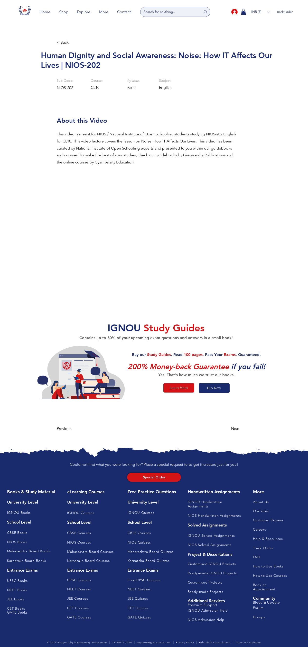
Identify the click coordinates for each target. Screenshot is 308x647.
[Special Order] (154, 477)
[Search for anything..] (168, 12)
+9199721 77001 (122, 642)
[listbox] (260, 11)
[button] (64, 11)
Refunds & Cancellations (215, 642)
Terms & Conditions (248, 642)
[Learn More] (178, 388)
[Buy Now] (214, 388)
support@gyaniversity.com (154, 642)
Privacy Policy (185, 642)
